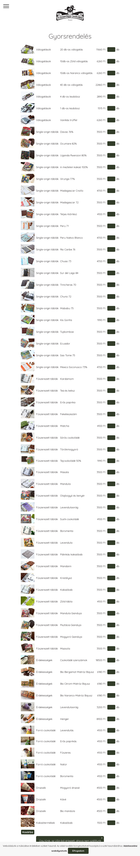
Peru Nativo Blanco (71, 237)
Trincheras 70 (68, 284)
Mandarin (65, 566)
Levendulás (67, 730)
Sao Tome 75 (67, 355)
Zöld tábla (66, 601)
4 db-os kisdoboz (70, 96)
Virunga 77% (67, 179)
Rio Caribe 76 (67, 249)
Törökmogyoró (69, 449)
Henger (64, 719)
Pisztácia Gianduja (70, 625)
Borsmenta (66, 531)
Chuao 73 (65, 261)
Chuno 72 (65, 296)
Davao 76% (66, 131)
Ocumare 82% (68, 143)
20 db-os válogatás (71, 49)
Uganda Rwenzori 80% (73, 155)
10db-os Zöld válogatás (74, 61)
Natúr (63, 764)
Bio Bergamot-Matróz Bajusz (77, 672)
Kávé (63, 799)
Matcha (64, 426)
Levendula (66, 542)
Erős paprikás (68, 741)
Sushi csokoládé (69, 519)
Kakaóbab (66, 589)
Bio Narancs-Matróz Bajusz (76, 695)
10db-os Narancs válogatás (76, 73)
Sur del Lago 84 (69, 273)
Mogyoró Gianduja (71, 636)
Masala (64, 472)
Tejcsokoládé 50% (70, 460)
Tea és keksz (67, 390)
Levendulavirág (69, 507)
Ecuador (65, 343)
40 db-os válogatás (71, 84)
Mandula (65, 484)
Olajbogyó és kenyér (72, 495)
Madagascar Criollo (71, 190)
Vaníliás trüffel (68, 120)
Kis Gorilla (66, 320)
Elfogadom (78, 850)
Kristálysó (66, 578)
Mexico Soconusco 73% (73, 367)
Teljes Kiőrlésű (68, 214)
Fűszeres (65, 752)
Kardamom (67, 378)
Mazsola (65, 648)
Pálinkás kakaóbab (71, 554)
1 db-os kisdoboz (70, 108)
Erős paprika (67, 402)
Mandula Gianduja (71, 613)
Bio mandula (67, 811)
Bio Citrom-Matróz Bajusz (75, 683)
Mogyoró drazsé (70, 787)
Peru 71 (64, 226)
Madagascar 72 (69, 202)
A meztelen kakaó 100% (74, 167)
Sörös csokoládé (70, 437)
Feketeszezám (68, 414)
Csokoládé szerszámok (73, 660)
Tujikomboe (67, 331)
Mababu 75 (67, 308)
